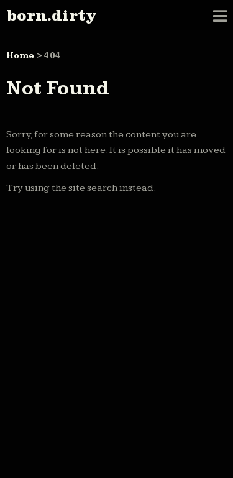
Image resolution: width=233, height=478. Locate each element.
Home (20, 56)
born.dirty (51, 15)
